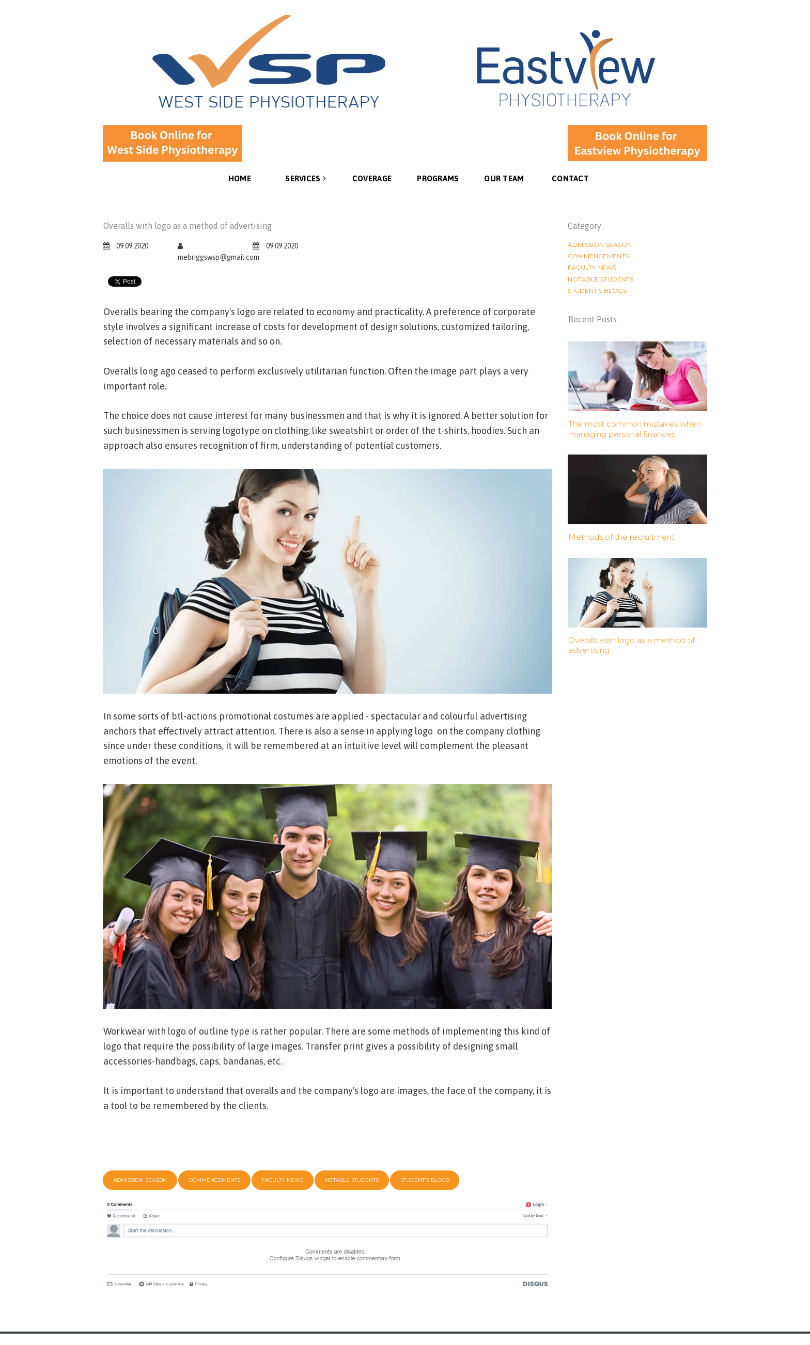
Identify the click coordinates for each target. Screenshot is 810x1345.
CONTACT (570, 178)
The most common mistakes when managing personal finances (634, 429)
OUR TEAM (504, 178)
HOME (239, 178)
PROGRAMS (438, 178)
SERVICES (305, 178)
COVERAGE (372, 178)
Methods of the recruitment (621, 537)
